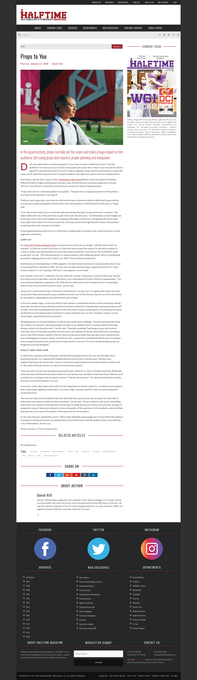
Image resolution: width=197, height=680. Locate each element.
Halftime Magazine (58, 451)
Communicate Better (86, 585)
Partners (109, 2)
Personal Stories (85, 598)
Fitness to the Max (139, 619)
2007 (28, 581)
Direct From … (138, 606)
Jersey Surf (33, 451)
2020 (28, 636)
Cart (175, 2)
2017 (28, 623)
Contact (136, 2)
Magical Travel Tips (86, 602)
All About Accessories (87, 607)
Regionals (136, 602)
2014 (28, 611)
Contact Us (140, 659)
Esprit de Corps (85, 590)
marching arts (85, 451)
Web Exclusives (110, 28)
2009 (28, 590)
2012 (28, 602)
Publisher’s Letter (139, 585)
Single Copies (155, 28)
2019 (28, 632)
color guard (96, 451)
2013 (28, 606)
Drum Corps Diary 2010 (87, 628)
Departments (90, 28)
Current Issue (54, 28)
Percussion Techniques (87, 615)
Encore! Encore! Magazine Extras (90, 581)
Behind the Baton (139, 611)
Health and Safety (139, 615)
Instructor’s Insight (86, 624)
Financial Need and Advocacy (89, 594)
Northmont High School (70, 179)
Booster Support (139, 628)
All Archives (30, 577)
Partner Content (133, 28)
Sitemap (174, 676)
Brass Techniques (85, 611)
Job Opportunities (117, 676)
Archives (72, 28)
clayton (39, 455)
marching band (45, 451)
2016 (28, 619)
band (77, 451)
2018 (28, 628)
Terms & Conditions (160, 676)
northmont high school (51, 455)
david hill (31, 455)
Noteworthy (137, 590)
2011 (27, 598)
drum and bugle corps (109, 451)
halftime (70, 451)
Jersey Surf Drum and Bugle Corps (40, 245)
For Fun (135, 623)
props (23, 455)
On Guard (82, 619)
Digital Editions (138, 577)
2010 (28, 594)
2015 (28, 615)
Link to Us (149, 2)
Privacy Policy (144, 676)
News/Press (123, 2)
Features (117, 46)
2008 (28, 585)
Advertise (96, 2)
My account (163, 2)
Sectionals (136, 594)
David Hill (57, 63)
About (38, 28)
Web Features (84, 577)
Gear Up (136, 598)
